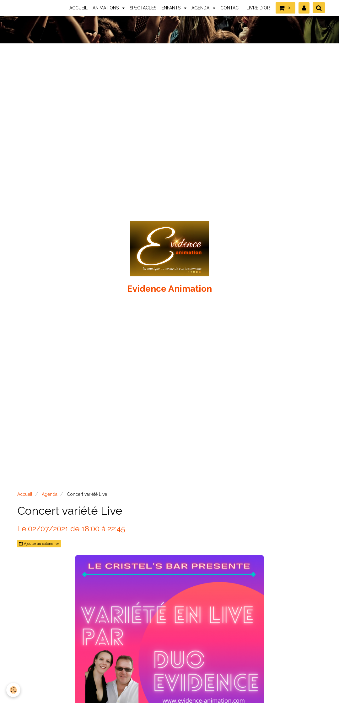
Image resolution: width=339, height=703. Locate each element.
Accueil (24, 494)
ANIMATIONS (106, 7)
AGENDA (201, 7)
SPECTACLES (143, 7)
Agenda (49, 494)
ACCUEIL (78, 7)
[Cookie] (13, 690)
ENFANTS (171, 7)
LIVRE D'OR (258, 7)
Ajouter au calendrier (39, 543)
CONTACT (230, 7)
